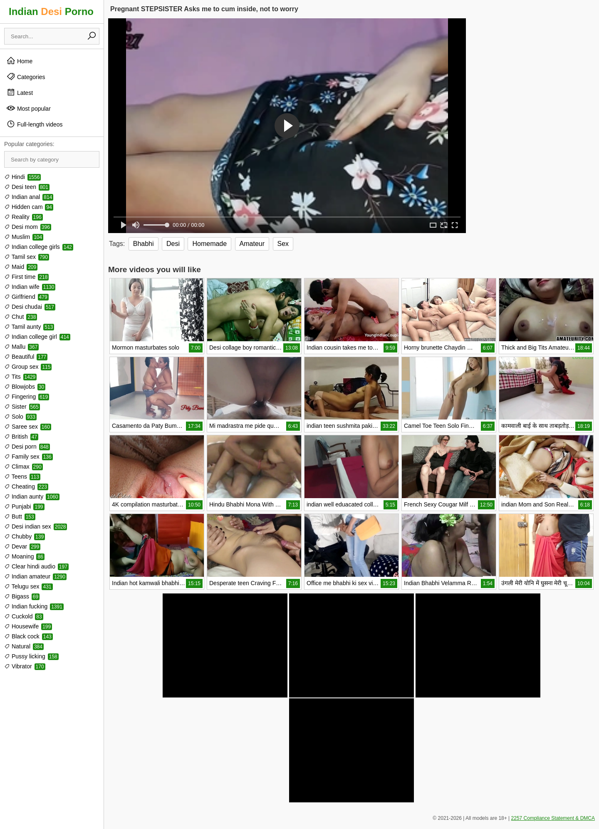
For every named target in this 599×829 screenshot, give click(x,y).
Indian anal (28, 197)
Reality (23, 216)
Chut (20, 316)
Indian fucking (34, 606)
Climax (23, 466)
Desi (173, 243)
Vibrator (24, 666)
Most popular (28, 108)
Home (19, 60)
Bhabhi (143, 243)
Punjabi (24, 506)
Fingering (26, 396)
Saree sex (27, 426)
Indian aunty (31, 496)
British (21, 436)
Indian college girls (38, 246)
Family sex (28, 456)
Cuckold (23, 616)
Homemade (209, 243)
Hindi (22, 177)
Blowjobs (24, 386)
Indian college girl (37, 336)
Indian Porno (51, 11)
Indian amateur (35, 576)
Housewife (28, 626)
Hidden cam (28, 207)
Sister (22, 406)
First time (26, 276)
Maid (20, 266)
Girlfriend (26, 296)
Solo (20, 416)
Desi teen (27, 187)
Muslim (23, 236)
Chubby (24, 536)
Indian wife (29, 286)
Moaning (24, 556)
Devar (22, 546)
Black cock (28, 636)
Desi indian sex (35, 526)
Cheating (26, 486)
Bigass (22, 596)
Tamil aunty (29, 326)
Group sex (28, 366)
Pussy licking (31, 656)
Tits (20, 376)
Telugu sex (28, 586)
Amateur (252, 243)
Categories (25, 76)
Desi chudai (29, 306)
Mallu (21, 346)
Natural (24, 646)
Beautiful (25, 356)
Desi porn (27, 446)
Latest (19, 92)
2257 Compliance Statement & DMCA (553, 818)
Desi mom (27, 226)
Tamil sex (26, 256)
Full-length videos (34, 124)
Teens (22, 476)
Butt (19, 516)
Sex (283, 243)
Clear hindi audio (36, 566)
